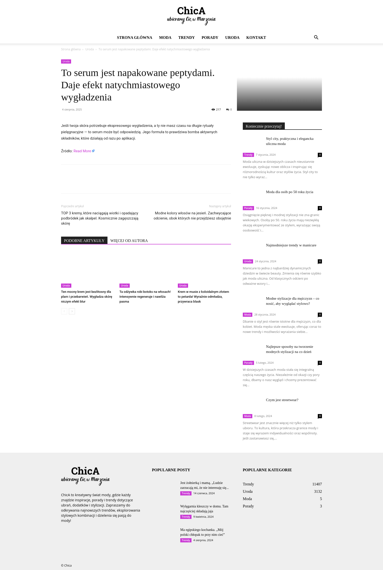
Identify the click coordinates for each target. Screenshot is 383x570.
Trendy (186, 37)
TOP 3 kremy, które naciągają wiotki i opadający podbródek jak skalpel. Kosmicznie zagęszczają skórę (99, 218)
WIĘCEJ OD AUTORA (129, 241)
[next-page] (72, 311)
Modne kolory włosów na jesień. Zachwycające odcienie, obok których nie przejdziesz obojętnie (192, 215)
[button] (316, 38)
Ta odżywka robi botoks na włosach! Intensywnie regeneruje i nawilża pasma (145, 296)
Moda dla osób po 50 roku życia (289, 192)
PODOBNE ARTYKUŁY (84, 241)
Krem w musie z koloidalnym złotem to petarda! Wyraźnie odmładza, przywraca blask (203, 296)
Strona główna (134, 37)
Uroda (232, 37)
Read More (82, 151)
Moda (165, 37)
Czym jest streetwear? (282, 400)
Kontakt (256, 37)
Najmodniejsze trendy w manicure (291, 245)
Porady (210, 37)
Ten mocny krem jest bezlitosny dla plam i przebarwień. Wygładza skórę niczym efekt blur (86, 296)
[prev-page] (64, 311)
